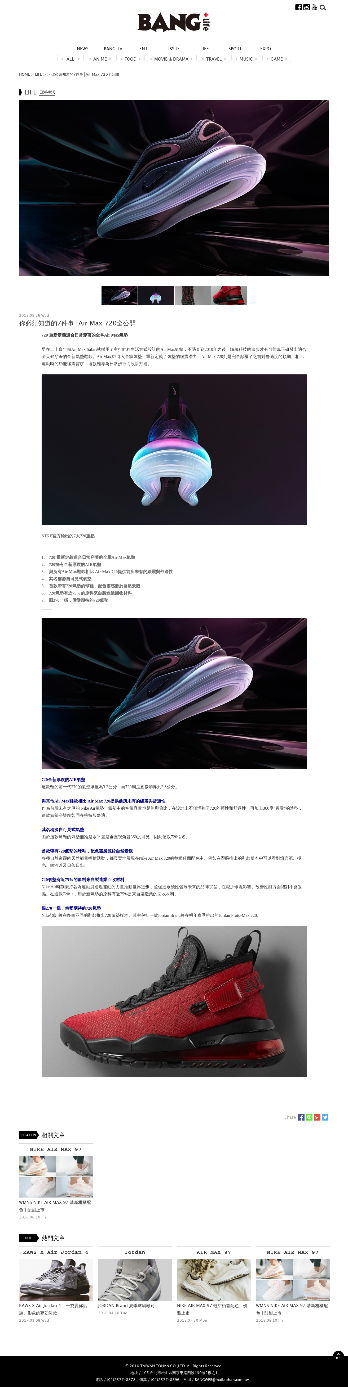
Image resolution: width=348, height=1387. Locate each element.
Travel (214, 59)
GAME (277, 59)
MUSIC (246, 59)
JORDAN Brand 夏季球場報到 (126, 1305)
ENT (143, 48)
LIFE (204, 48)
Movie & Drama (171, 59)
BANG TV (113, 48)
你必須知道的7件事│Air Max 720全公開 (85, 74)
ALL (70, 59)
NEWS (83, 48)
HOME (24, 74)
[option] (174, 188)
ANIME (100, 59)
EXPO (265, 48)
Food (130, 59)
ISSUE (174, 48)
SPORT (235, 48)
